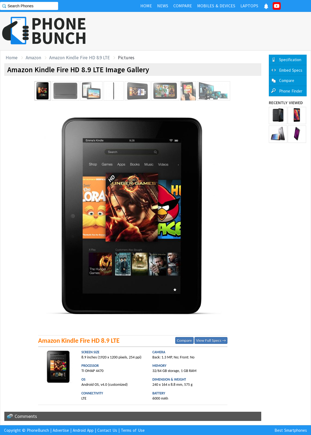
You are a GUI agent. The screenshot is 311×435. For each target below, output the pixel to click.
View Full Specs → (211, 340)
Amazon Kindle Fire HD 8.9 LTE (79, 58)
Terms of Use (133, 430)
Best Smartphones (290, 430)
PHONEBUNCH (59, 30)
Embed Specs (290, 70)
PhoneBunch (38, 430)
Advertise (61, 430)
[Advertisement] (212, 31)
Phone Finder (290, 91)
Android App (83, 430)
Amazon (33, 58)
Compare (184, 340)
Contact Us (107, 430)
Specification (290, 59)
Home (12, 58)
